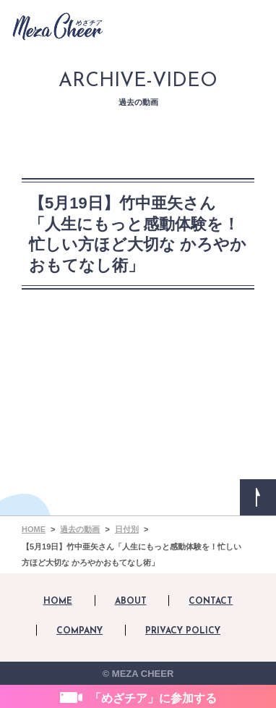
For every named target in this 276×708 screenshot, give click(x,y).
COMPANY (79, 631)
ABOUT (131, 601)
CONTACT (211, 601)
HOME (57, 601)
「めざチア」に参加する (153, 698)
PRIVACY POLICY (182, 631)
